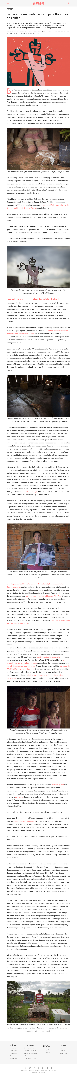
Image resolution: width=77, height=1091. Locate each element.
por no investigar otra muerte (29, 831)
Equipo (63, 1065)
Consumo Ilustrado (30, 1073)
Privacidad (63, 1071)
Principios (63, 1063)
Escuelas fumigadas (30, 1065)
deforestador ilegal (30, 495)
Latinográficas (47, 1064)
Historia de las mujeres (30, 1068)
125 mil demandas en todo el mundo (21, 671)
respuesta (19, 806)
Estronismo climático (30, 1063)
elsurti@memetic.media (38, 1087)
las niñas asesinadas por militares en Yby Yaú (43, 600)
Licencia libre (63, 1068)
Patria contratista (30, 1071)
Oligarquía (14, 1068)
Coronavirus (13, 1071)
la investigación (58, 794)
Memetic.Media (36, 1086)
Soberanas (14, 1065)
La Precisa (47, 1070)
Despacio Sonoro (13, 1073)
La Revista (47, 1067)
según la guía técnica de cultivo (50, 662)
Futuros (10, 9)
